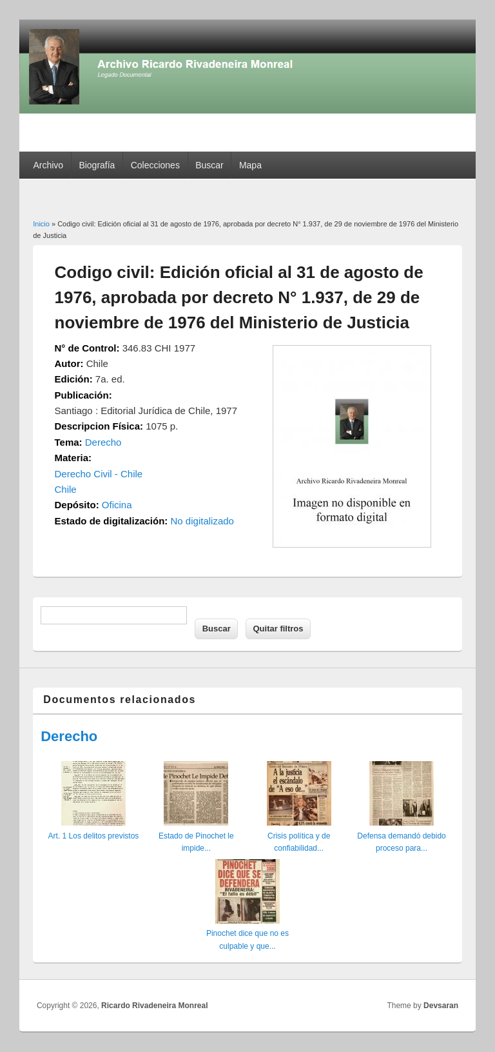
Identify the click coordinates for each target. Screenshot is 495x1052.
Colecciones (155, 165)
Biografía (97, 165)
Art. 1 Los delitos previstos (93, 835)
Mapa (250, 165)
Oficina (117, 504)
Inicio (41, 224)
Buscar (209, 165)
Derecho (103, 442)
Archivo (48, 165)
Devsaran (440, 1005)
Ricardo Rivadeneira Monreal (154, 1005)
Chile (66, 489)
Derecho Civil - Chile (99, 473)
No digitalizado (202, 520)
